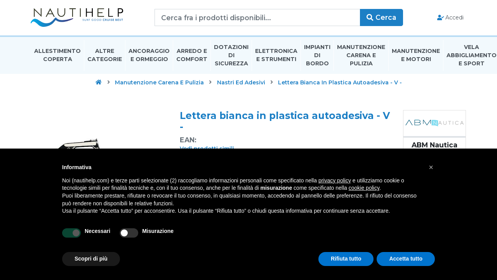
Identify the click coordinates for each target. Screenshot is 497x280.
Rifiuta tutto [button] (346, 259)
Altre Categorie (104, 55)
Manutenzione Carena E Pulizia (361, 56)
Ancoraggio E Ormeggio (149, 55)
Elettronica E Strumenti (276, 55)
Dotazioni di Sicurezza (231, 56)
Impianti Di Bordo (317, 56)
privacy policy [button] (334, 180)
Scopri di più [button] (91, 259)
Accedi (449, 17)
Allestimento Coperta (57, 55)
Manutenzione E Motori (416, 55)
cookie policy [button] (364, 188)
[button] (431, 167)
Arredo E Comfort (191, 55)
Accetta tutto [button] (405, 259)
